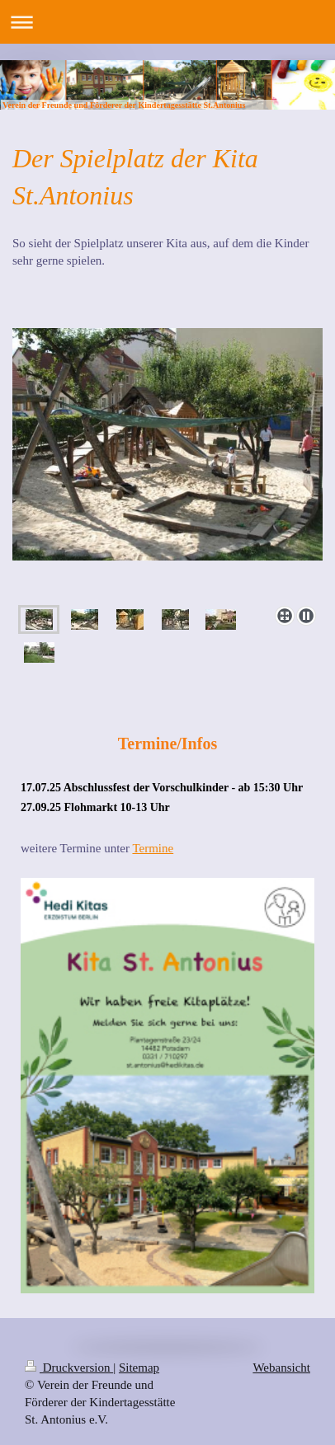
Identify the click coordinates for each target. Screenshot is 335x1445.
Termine (152, 848)
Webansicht (281, 1367)
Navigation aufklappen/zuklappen (167, 22)
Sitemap (139, 1367)
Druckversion (69, 1367)
